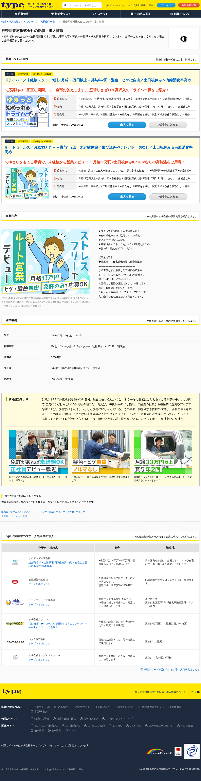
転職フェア (104, 706)
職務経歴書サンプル (153, 706)
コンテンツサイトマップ (119, 718)
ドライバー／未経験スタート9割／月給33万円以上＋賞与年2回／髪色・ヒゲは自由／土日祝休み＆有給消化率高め (98, 80)
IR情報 (15, 769)
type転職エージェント (161, 725)
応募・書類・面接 (66, 718)
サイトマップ (114, 5)
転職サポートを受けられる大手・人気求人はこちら (172, 669)
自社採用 (24, 769)
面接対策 (176, 706)
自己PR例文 (41, 711)
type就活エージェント (64, 730)
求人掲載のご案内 (145, 5)
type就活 (39, 730)
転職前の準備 (41, 718)
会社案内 (5, 769)
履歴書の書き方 (125, 706)
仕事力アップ (91, 718)
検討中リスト (82, 706)
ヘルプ (129, 5)
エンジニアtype (96, 725)
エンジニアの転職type (46, 725)
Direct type (135, 725)
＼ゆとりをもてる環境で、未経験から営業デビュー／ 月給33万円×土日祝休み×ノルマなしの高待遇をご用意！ (95, 162)
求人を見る (127, 124)
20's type (117, 725)
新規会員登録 (189, 5)
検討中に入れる (168, 124)
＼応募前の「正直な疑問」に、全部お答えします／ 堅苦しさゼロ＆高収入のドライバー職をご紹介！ (87, 90)
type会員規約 (55, 769)
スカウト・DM (42, 706)
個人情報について (38, 769)
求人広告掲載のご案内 (73, 769)
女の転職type (73, 725)
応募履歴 (63, 706)
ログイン (166, 5)
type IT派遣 (187, 725)
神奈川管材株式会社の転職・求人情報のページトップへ (165, 692)
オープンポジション (39, 584)
